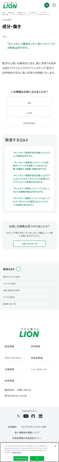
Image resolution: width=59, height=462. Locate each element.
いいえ (29, 113)
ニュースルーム (38, 369)
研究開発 (35, 346)
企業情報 (9, 369)
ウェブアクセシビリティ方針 (33, 426)
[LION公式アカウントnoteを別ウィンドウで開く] (33, 416)
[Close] (55, 446)
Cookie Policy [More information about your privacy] (16, 452)
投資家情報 (37, 358)
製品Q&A (9, 389)
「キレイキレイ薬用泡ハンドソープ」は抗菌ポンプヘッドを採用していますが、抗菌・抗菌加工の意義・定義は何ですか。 (31, 165)
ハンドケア (43, 13)
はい (29, 102)
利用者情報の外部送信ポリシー (27, 438)
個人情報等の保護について (27, 432)
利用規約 (12, 426)
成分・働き (5, 14)
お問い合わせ (24, 389)
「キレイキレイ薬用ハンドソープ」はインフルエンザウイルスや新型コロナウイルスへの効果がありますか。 (31, 201)
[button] (46, 5)
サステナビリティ (13, 358)
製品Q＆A (11, 13)
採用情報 (9, 380)
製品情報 (9, 346)
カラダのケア (33, 13)
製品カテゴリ (22, 13)
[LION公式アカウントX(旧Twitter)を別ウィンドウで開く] (18, 416)
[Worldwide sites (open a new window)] (29, 395)
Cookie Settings (21, 458)
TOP (3, 13)
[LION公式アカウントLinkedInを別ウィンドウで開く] (40, 416)
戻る (5, 36)
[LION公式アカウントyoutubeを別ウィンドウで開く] (25, 416)
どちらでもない (29, 123)
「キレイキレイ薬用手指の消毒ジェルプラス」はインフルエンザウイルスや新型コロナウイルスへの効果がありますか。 (31, 178)
